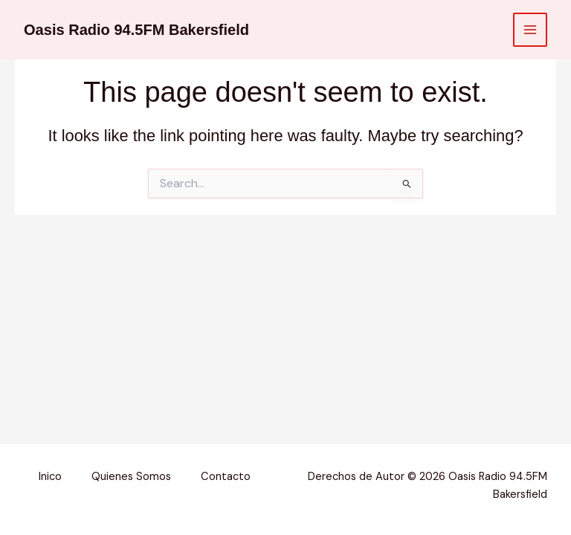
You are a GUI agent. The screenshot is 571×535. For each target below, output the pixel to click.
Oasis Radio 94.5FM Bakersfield (136, 30)
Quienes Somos (131, 477)
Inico (50, 477)
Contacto (226, 477)
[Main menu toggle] (530, 30)
